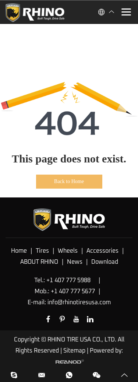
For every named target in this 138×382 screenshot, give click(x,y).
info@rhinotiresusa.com (79, 302)
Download (104, 262)
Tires (42, 251)
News (74, 262)
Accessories (102, 251)
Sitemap (74, 351)
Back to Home (69, 181)
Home (19, 251)
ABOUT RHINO (39, 262)
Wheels (68, 251)
